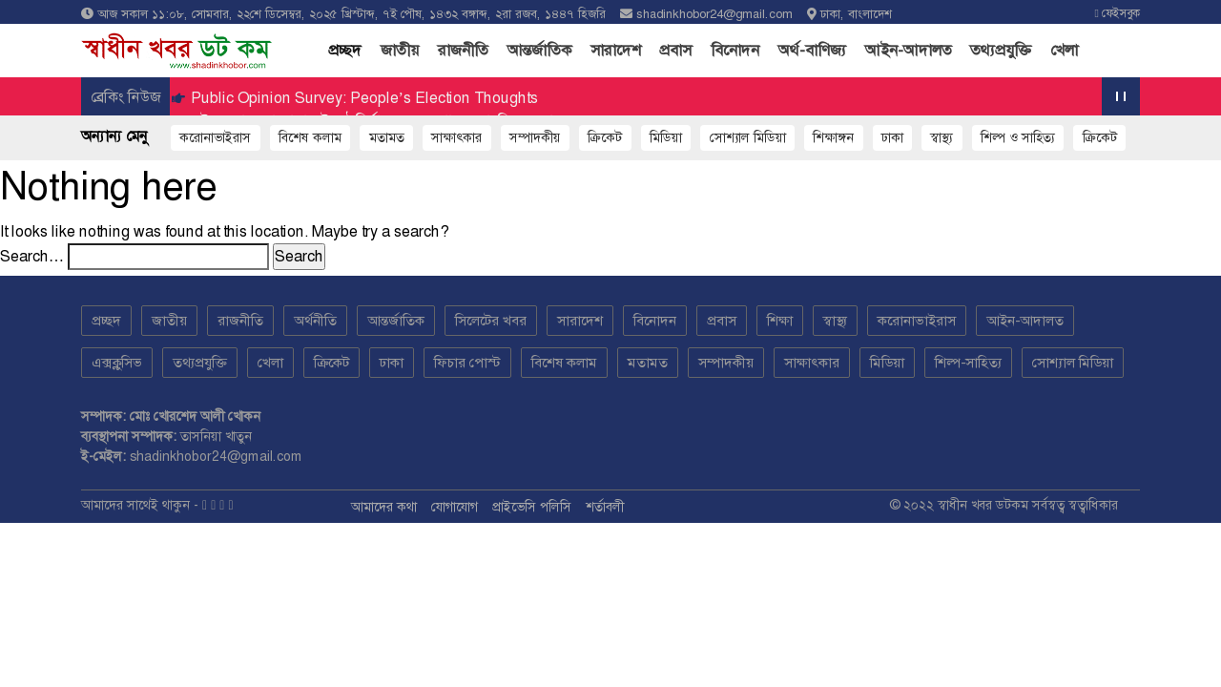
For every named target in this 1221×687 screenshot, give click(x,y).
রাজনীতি (463, 49)
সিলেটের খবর (491, 320)
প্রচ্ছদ (349, 49)
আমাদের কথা (384, 506)
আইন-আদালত (908, 49)
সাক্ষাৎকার (456, 137)
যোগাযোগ (454, 506)
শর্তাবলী (605, 506)
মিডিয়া (666, 137)
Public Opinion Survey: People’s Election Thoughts (362, 98)
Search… (32, 256)
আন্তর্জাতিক (539, 49)
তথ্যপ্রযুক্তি (1000, 49)
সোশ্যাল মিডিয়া (748, 137)
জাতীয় (400, 49)
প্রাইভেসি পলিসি (531, 506)
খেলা (1064, 49)
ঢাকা (892, 137)
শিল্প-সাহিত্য (968, 362)
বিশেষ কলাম (310, 137)
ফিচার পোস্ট (467, 362)
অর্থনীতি (315, 320)
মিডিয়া (887, 362)
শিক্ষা (780, 320)
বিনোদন (735, 49)
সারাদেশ (615, 49)
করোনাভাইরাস (215, 137)
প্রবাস (675, 49)
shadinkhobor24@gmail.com (714, 14)
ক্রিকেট (605, 137)
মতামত (386, 137)
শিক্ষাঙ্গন (833, 137)
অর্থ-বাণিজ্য (812, 49)
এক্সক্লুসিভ (117, 362)
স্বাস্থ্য (941, 137)
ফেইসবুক (1117, 13)
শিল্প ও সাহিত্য (1018, 137)
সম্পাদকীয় (535, 137)
